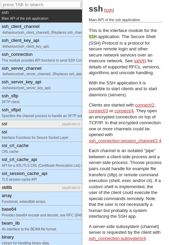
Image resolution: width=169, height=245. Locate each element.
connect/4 (123, 110)
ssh (108, 10)
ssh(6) (140, 60)
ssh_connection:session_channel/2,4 (125, 140)
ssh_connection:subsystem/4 (117, 238)
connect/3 (98, 110)
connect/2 (144, 105)
